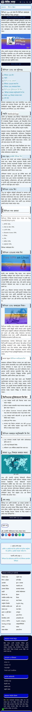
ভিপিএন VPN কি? (9, 75)
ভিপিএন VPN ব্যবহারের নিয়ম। (12, 87)
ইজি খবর (6, 700)
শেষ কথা (6, 98)
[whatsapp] (20, 2)
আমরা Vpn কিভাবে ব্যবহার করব (13, 95)
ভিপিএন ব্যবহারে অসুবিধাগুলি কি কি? (14, 92)
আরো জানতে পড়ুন (16, 64)
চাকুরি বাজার (7, 689)
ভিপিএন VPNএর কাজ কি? (11, 84)
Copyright (7, 668)
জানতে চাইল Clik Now (16, 518)
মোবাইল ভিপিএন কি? (16, 156)
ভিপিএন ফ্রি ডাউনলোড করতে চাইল (16, 17)
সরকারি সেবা (7, 687)
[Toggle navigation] (30, 2)
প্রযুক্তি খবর (5, 526)
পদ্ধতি (5, 78)
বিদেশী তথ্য (7, 684)
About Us (6, 662)
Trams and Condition (10, 670)
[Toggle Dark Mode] (24, 2)
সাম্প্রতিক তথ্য (7, 681)
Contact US (7, 665)
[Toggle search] (27, 2)
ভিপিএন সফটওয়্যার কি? (18, 358)
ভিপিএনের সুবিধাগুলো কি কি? (13, 89)
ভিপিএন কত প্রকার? (10, 81)
